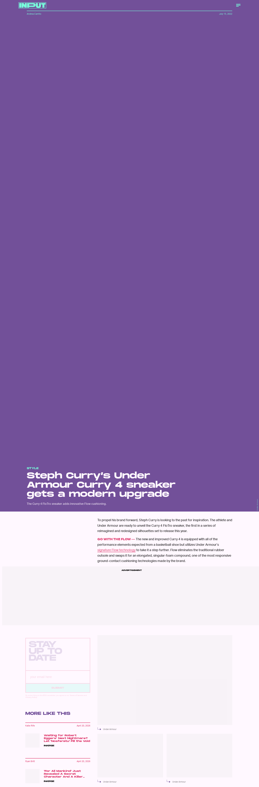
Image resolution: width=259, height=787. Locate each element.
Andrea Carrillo (34, 13)
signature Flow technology (116, 550)
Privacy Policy (31, 700)
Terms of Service (76, 698)
